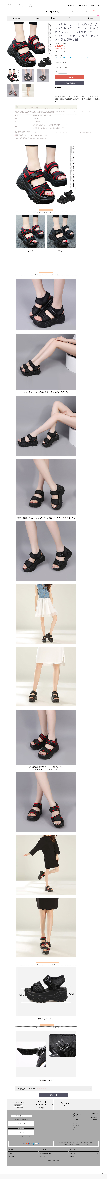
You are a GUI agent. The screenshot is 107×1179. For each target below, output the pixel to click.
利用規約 (23, 1153)
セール (53, 18)
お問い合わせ (23, 1156)
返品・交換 (53, 1156)
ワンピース (76, 1125)
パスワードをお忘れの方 (28, 1136)
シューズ (72, 57)
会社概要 (23, 1149)
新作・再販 (17, 18)
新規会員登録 (25, 1123)
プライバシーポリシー (84, 1149)
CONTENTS (94, 1114)
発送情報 (84, 1156)
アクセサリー (76, 1130)
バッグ (75, 1127)
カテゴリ (72, 18)
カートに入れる (69, 77)
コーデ (94, 17)
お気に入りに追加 (69, 83)
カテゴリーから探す (77, 1115)
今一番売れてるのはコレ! (94, 1118)
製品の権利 (84, 1153)
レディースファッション (61, 57)
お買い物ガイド (53, 1149)
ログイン (26, 1132)
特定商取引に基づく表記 (53, 1153)
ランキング (35, 18)
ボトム (75, 1121)
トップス (75, 1119)
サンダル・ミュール (82, 57)
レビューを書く (53, 1095)
